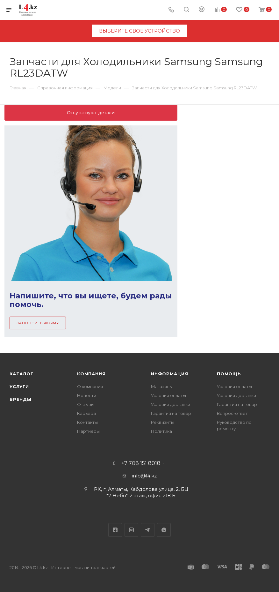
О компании (90, 386)
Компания (91, 373)
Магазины (162, 386)
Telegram (147, 530)
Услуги (19, 386)
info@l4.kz (144, 476)
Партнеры (88, 431)
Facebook (115, 530)
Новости (86, 395)
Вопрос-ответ (232, 413)
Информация (169, 373)
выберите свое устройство (139, 31)
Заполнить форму (38, 323)
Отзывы (85, 404)
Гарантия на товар (171, 413)
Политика (161, 431)
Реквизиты (162, 422)
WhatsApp (164, 530)
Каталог (21, 373)
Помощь (229, 373)
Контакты (87, 422)
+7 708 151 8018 (141, 463)
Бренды (21, 399)
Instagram (131, 530)
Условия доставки (170, 404)
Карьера (86, 413)
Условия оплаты (168, 395)
